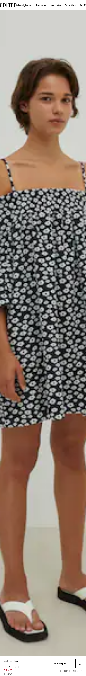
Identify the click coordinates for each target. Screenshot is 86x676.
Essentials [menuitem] (70, 5)
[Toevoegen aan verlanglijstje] (80, 663)
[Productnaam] (23, 661)
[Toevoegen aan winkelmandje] (59, 663)
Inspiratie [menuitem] (56, 5)
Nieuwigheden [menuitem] (24, 5)
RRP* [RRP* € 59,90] (12, 667)
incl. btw (8, 674)
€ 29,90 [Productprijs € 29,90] (8, 670)
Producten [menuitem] (41, 5)
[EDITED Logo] (8, 5)
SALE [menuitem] (82, 5)
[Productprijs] (23, 671)
